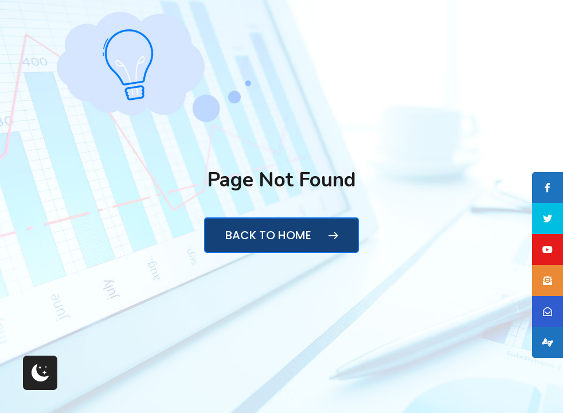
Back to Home (281, 235)
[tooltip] (547, 187)
